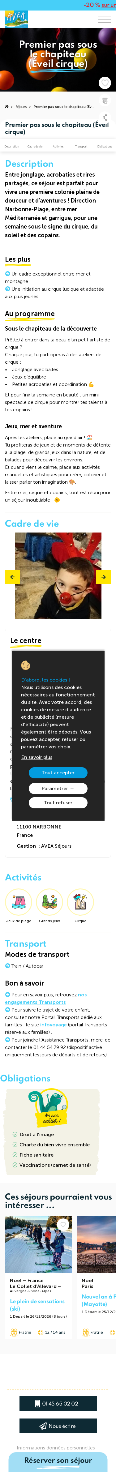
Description (11, 146)
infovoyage (53, 1025)
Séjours (21, 107)
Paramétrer (54, 788)
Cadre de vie (35, 146)
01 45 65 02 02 (60, 1404)
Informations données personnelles (56, 1448)
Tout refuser (58, 803)
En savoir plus (36, 757)
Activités (58, 146)
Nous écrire (62, 1426)
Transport (81, 146)
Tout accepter (58, 773)
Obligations (104, 146)
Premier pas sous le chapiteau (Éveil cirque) (71, 107)
